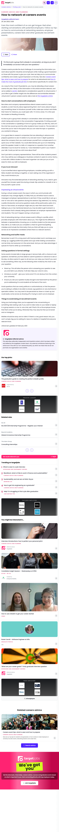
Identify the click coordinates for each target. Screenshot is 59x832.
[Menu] (56, 2)
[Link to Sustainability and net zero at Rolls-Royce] (31, 480)
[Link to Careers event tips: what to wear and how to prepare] (29, 727)
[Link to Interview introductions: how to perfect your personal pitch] (29, 536)
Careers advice (6, 7)
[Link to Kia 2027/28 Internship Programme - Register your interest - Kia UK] (29, 423)
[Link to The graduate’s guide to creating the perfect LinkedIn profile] (29, 374)
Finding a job (17, 7)
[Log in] (52, 2)
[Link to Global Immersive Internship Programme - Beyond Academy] (29, 433)
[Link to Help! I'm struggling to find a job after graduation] (31, 492)
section (14, 91)
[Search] (48, 2)
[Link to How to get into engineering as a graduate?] (31, 486)
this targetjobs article (45, 96)
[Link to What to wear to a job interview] (30, 468)
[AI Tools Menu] (44, 2)
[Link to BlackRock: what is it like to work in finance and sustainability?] (31, 474)
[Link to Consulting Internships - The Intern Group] (29, 442)
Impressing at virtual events (12, 190)
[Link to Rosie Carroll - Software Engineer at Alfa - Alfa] (29, 633)
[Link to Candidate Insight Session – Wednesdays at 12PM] (29, 566)
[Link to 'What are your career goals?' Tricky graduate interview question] (29, 661)
